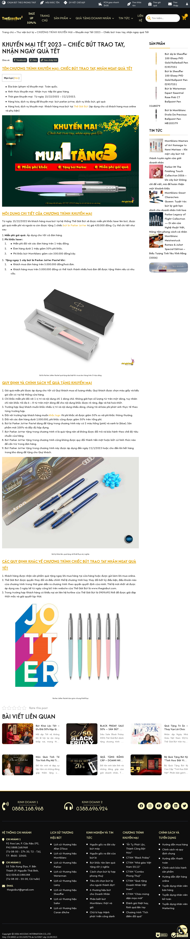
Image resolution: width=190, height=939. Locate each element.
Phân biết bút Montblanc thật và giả (101, 903)
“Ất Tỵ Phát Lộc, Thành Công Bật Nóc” (135, 848)
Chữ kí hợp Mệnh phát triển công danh (102, 914)
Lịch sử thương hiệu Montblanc (65, 855)
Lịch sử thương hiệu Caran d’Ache (65, 910)
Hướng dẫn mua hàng (175, 844)
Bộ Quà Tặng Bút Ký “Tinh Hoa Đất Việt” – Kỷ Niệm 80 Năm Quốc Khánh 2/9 (176, 758)
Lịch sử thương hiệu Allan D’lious (65, 846)
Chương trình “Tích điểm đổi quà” (137, 914)
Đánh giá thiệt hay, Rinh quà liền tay (137, 905)
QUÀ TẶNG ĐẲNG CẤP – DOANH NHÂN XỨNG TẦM (112, 758)
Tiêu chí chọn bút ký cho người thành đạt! (102, 883)
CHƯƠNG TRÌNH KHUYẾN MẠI (55, 32)
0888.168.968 (28, 808)
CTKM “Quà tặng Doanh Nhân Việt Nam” (136, 885)
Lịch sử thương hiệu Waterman (65, 874)
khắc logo (54, 415)
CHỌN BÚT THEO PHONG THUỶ (19, 2)
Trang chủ (8, 32)
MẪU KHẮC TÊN (49, 2)
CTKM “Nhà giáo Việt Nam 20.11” (138, 865)
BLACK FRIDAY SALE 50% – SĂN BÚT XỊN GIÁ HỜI (112, 727)
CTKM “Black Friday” (138, 858)
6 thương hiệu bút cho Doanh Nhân (100, 892)
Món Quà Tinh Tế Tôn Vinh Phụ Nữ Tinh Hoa (47, 758)
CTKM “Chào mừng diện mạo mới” (137, 896)
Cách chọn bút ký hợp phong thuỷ (103, 874)
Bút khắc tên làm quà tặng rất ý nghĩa (102, 865)
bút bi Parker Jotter (74, 225)
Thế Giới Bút (81, 106)
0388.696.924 (92, 808)
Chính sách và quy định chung (172, 851)
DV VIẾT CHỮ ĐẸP (74, 2)
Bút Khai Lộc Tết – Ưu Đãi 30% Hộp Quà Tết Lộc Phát (47, 727)
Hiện (16, 78)
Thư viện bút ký (25, 32)
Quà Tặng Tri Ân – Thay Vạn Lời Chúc (176, 727)
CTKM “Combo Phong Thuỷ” (135, 874)
